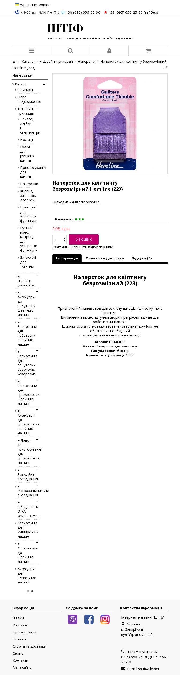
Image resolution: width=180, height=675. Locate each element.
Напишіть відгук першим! (92, 247)
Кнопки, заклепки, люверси (23, 195)
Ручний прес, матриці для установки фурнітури (23, 239)
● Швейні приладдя (26, 111)
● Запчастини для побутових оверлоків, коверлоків (26, 362)
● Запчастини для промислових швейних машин (26, 392)
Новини (19, 639)
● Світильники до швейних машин (26, 552)
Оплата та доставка (105, 258)
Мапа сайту (22, 667)
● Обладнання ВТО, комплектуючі (26, 509)
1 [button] (28, 591)
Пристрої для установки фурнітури (23, 214)
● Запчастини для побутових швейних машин (26, 333)
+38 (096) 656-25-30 (83, 12)
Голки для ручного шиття (23, 153)
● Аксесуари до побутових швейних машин (26, 303)
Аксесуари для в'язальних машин (26, 575)
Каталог (21, 84)
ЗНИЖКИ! (26, 90)
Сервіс (18, 653)
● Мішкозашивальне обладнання (26, 490)
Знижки (19, 618)
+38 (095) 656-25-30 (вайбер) (133, 12)
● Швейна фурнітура (26, 280)
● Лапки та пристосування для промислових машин (26, 451)
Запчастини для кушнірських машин (26, 530)
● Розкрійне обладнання (26, 474)
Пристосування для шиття (23, 172)
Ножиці (23, 139)
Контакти (20, 625)
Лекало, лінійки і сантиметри (23, 126)
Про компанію (24, 632)
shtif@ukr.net (148, 668)
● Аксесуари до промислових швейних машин (26, 422)
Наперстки (23, 183)
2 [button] (32, 591)
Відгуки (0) (142, 258)
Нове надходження (26, 99)
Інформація (67, 258)
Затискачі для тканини (23, 262)
